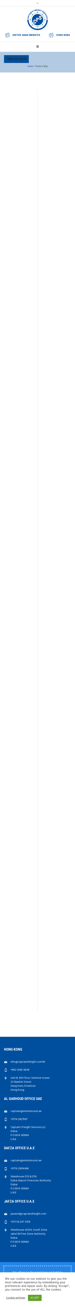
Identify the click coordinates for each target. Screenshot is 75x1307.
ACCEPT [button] (34, 1298)
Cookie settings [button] (15, 1298)
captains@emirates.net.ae (26, 1052)
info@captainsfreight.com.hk (28, 1003)
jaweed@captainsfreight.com (28, 1155)
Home (30, 66)
